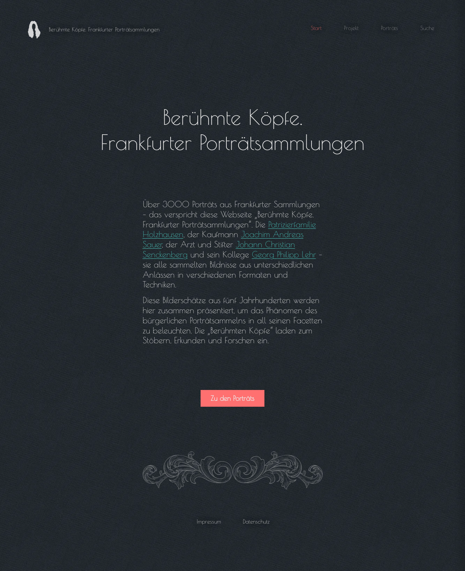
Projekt (351, 28)
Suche (427, 28)
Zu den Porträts (232, 398)
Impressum (209, 521)
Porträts (389, 28)
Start (316, 28)
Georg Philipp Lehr (284, 254)
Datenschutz (256, 521)
